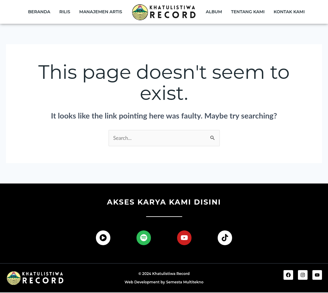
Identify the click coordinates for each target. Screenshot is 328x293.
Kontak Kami (289, 11)
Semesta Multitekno (184, 282)
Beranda (39, 11)
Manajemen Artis (100, 11)
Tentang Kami (248, 11)
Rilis (64, 11)
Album (214, 11)
